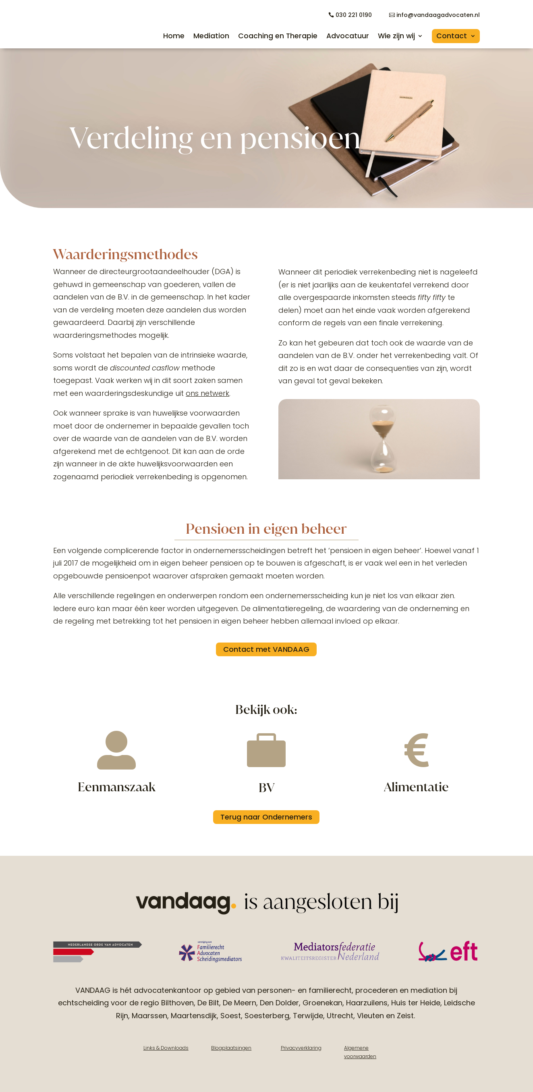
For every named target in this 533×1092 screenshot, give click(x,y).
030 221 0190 (354, 15)
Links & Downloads (166, 1047)
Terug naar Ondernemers (266, 816)
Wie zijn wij (396, 36)
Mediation (211, 36)
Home (174, 36)
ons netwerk (207, 393)
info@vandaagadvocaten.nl (438, 15)
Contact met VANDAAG (266, 649)
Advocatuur (347, 36)
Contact (451, 36)
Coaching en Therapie (277, 36)
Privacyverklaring (301, 1047)
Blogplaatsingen (231, 1047)
